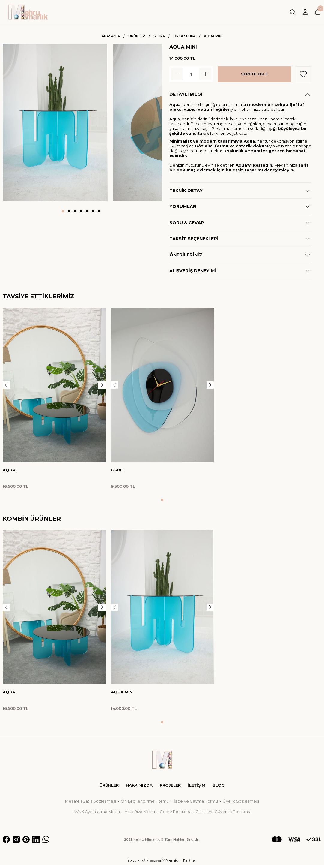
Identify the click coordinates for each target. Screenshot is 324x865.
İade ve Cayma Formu (196, 801)
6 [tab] (93, 211)
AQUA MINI (122, 691)
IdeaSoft (157, 860)
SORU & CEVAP (186, 222)
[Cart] (317, 12)
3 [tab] (75, 211)
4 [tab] (81, 211)
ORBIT (117, 469)
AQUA (9, 469)
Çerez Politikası (175, 811)
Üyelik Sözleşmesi (241, 801)
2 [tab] (69, 211)
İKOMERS (137, 860)
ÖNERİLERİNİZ (185, 255)
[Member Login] (305, 12)
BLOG (219, 785)
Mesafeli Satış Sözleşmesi (90, 801)
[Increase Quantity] (205, 74)
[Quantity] (191, 74)
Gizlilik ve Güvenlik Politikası (223, 811)
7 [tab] (99, 211)
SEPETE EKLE (254, 73)
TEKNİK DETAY (186, 190)
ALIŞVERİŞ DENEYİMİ (192, 270)
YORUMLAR (182, 206)
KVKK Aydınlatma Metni (96, 811)
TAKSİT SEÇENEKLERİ (193, 238)
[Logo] (28, 12)
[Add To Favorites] (303, 74)
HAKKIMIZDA (139, 785)
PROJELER (170, 785)
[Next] (102, 385)
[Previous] (6, 385)
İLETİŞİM (196, 785)
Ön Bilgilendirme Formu (145, 801)
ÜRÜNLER (109, 785)
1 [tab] (63, 211)
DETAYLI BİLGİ (185, 94)
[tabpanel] (55, 122)
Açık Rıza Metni (140, 811)
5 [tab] (87, 211)
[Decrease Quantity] (177, 74)
